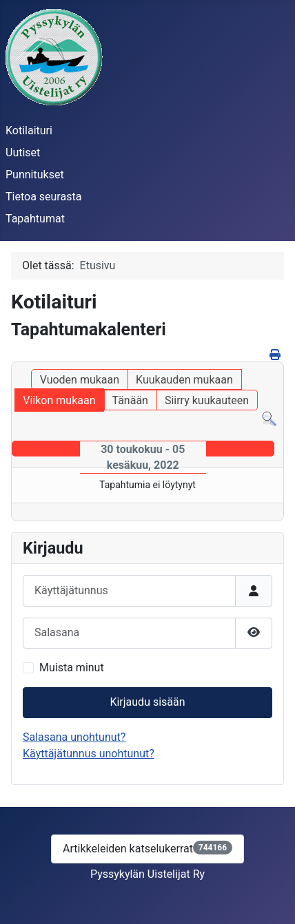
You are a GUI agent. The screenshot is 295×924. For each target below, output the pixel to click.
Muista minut (71, 667)
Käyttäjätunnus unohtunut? (88, 753)
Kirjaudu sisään (147, 701)
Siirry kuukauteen (207, 400)
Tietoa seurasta (43, 196)
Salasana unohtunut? (74, 737)
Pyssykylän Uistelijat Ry (147, 874)
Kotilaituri (29, 130)
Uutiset (23, 152)
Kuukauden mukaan (184, 379)
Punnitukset (35, 174)
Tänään (130, 400)
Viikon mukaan (59, 400)
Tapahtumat (35, 218)
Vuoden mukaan (79, 379)
